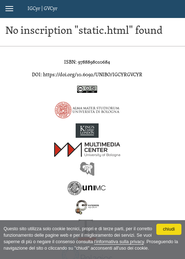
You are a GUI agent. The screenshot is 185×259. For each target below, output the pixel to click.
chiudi (169, 229)
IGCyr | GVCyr (42, 9)
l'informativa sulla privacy (119, 241)
